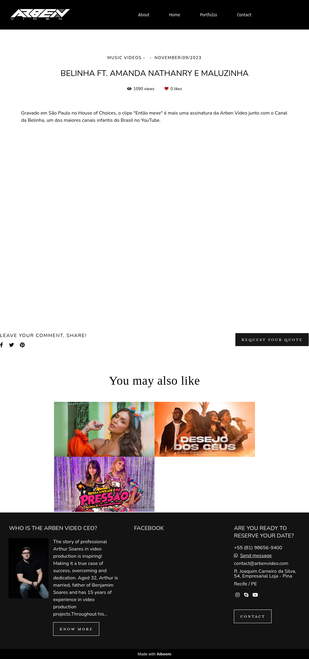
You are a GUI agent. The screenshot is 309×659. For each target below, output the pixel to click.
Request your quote (272, 339)
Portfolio (208, 15)
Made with (154, 654)
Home (174, 15)
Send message (256, 555)
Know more (76, 629)
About (144, 15)
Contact (244, 15)
